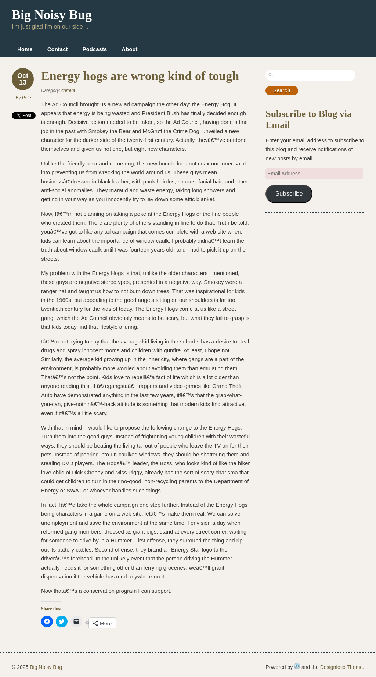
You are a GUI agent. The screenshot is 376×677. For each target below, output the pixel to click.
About (129, 49)
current (68, 90)
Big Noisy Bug (52, 14)
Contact (57, 49)
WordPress (297, 666)
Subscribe (289, 193)
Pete (26, 97)
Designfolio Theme (341, 667)
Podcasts (95, 49)
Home (25, 49)
